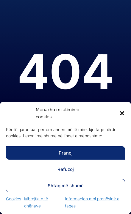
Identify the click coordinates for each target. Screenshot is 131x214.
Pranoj (66, 153)
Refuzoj (65, 169)
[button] (122, 113)
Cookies (13, 198)
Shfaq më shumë (66, 185)
